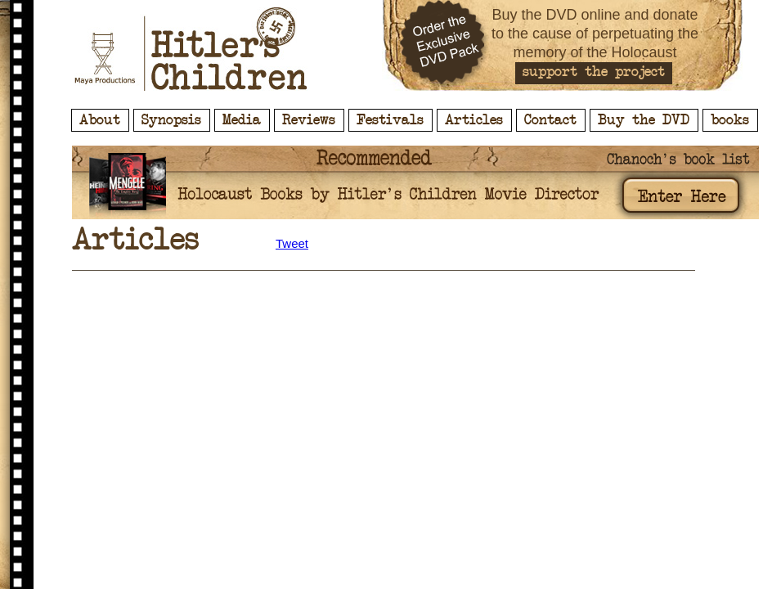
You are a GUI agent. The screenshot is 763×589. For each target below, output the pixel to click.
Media (241, 120)
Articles (474, 120)
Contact (550, 120)
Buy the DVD (643, 120)
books (730, 120)
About (99, 120)
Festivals (390, 120)
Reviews (308, 120)
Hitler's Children (190, 49)
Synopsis (171, 120)
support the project (594, 72)
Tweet (292, 243)
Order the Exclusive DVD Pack (444, 45)
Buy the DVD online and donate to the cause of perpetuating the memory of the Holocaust (594, 34)
